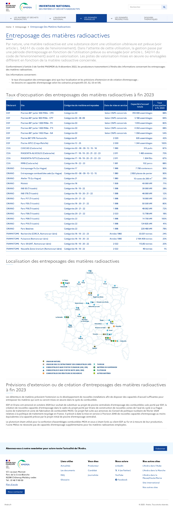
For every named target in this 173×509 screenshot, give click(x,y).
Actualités (65, 465)
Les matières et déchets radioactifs (26, 18)
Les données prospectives (121, 18)
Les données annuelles (90, 18)
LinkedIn (122, 465)
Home (8, 26)
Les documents (68, 470)
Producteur (93, 465)
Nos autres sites (150, 486)
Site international (151, 482)
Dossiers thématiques (150, 18)
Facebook (123, 479)
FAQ (63, 474)
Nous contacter (15, 491)
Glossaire (65, 479)
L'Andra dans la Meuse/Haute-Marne (152, 476)
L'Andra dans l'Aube (152, 465)
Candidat (92, 470)
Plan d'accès (12, 484)
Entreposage (20, 26)
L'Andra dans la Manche (154, 470)
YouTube (122, 474)
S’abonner (160, 448)
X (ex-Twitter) (123, 470)
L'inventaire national (59, 18)
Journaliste (93, 474)
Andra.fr (8, 504)
